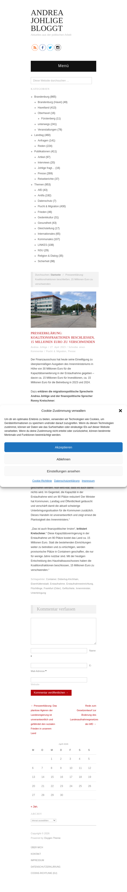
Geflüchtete (68, 588)
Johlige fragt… (46, 168)
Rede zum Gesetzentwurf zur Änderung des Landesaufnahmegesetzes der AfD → (84, 719)
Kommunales (45, 239)
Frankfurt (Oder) (52, 588)
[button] (120, 410)
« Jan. (34, 810)
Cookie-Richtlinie (42, 480)
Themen (39, 184)
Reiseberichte (46, 178)
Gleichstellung (46, 228)
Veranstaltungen (47, 129)
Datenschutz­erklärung (67, 480)
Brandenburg (41, 96)
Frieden (42, 212)
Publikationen (42, 151)
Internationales (46, 233)
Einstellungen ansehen (63, 471)
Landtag (39, 135)
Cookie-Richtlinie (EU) (44, 877)
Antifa (41, 195)
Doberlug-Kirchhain (68, 579)
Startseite (56, 274)
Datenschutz (45, 200)
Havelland (43, 107)
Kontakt (36, 858)
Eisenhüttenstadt (40, 583)
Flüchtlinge (36, 588)
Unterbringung (38, 593)
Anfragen (43, 140)
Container (51, 579)
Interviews (44, 162)
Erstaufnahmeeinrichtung (79, 583)
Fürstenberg (48, 118)
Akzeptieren (63, 447)
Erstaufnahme (57, 583)
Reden (41, 146)
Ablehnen (63, 459)
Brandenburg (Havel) (50, 102)
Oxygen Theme (52, 842)
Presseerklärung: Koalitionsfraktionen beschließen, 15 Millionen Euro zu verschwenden (63, 337)
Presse (42, 173)
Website (35, 688)
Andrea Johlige (39, 347)
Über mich (37, 852)
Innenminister (83, 588)
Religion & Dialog (48, 255)
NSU (40, 250)
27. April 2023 (58, 347)
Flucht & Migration (48, 206)
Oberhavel (44, 113)
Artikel (41, 157)
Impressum (88, 480)
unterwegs (44, 124)
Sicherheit (43, 261)
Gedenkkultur (45, 217)
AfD (40, 190)
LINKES (42, 244)
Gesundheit (44, 222)
